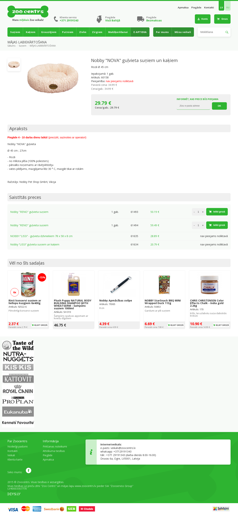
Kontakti (209, 7)
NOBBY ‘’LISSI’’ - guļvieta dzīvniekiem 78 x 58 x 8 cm (41, 236)
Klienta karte (14, 459)
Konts (203, 19)
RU (227, 7)
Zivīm (82, 32)
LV (221, 7)
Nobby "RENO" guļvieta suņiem (29, 212)
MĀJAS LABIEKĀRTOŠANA (43, 46)
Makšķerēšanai (118, 32)
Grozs (222, 19)
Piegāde (196, 7)
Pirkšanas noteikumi (55, 446)
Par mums (162, 32)
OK (219, 106)
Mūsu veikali (183, 32)
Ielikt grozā (217, 211)
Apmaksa (183, 7)
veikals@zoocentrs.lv (123, 448)
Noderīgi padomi (17, 446)
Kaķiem (30, 32)
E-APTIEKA (140, 32)
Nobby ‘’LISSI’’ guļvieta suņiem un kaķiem (34, 244)
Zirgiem (97, 32)
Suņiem (15, 32)
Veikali (11, 455)
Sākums (11, 46)
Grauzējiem (48, 32)
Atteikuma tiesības (54, 451)
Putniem (67, 32)
